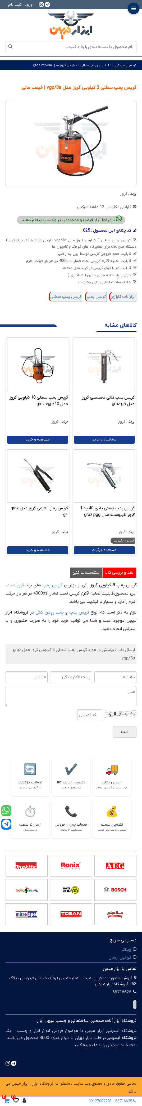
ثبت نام (15, 4)
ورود (29, 4)
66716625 (127, 1101)
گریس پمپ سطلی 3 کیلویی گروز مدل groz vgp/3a (69, 65)
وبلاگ (126, 949)
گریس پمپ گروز (124, 65)
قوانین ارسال (119, 957)
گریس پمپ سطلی (65, 296)
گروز (123, 193)
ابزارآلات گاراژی (123, 296)
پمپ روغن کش (49, 612)
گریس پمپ (96, 296)
